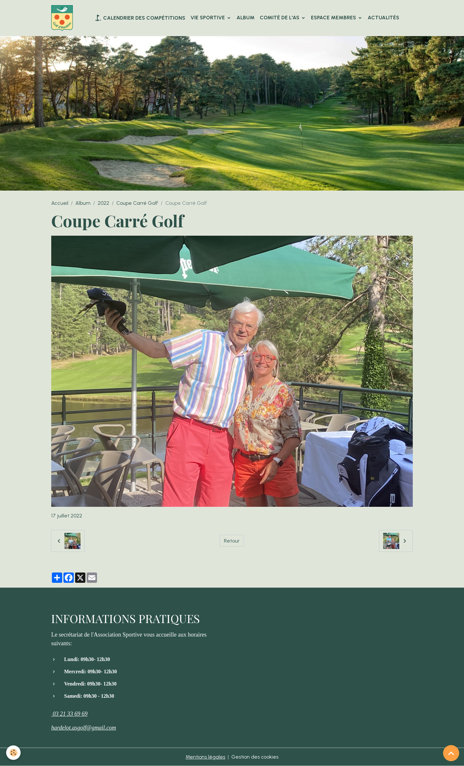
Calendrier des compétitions (139, 18)
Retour (232, 541)
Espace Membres (334, 17)
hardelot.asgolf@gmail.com (83, 727)
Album (246, 17)
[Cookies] (13, 752)
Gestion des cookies (255, 757)
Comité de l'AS (280, 17)
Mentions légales (205, 757)
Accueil (59, 203)
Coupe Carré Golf (137, 203)
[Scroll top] (451, 753)
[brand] (63, 18)
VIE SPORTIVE (208, 17)
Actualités (383, 17)
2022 (103, 203)
